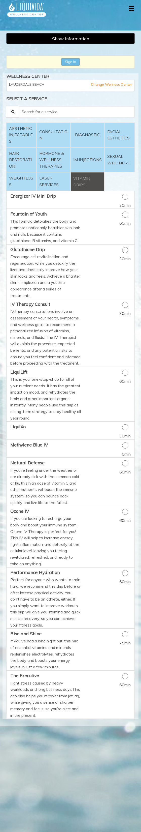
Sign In (70, 62)
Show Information (70, 38)
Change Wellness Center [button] (111, 84)
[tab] (21, 135)
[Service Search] (12, 111)
